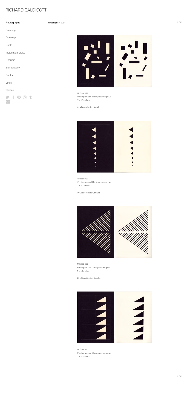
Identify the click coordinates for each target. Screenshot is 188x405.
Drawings (11, 37)
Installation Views (15, 52)
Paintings (11, 30)
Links (9, 82)
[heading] (17, 10)
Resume (10, 60)
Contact (10, 90)
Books (9, 75)
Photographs (13, 22)
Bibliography (13, 67)
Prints (9, 45)
